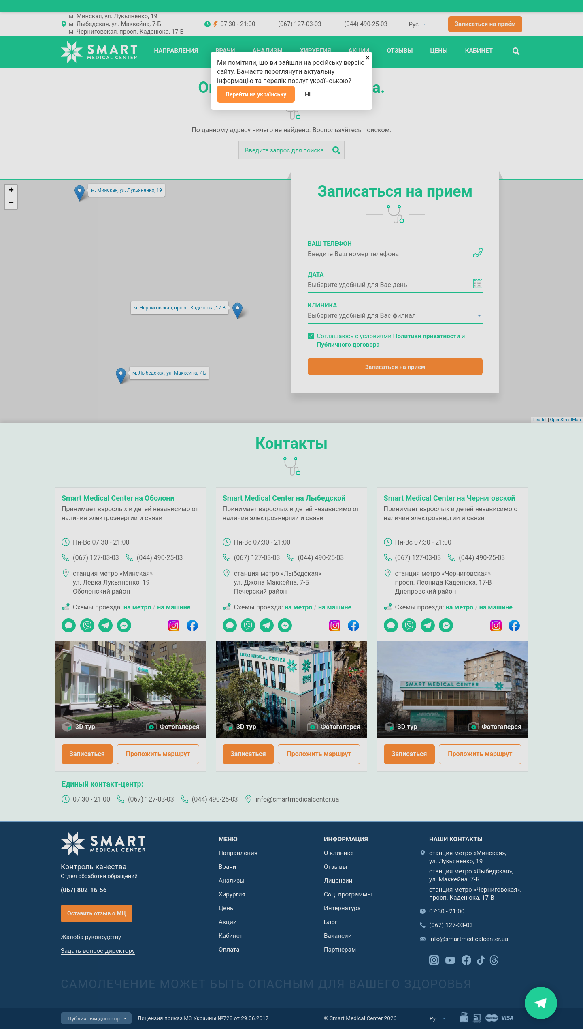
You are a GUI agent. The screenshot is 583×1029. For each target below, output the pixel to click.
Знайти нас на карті (540, 1002)
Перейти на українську (256, 94)
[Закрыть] (367, 56)
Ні (308, 94)
